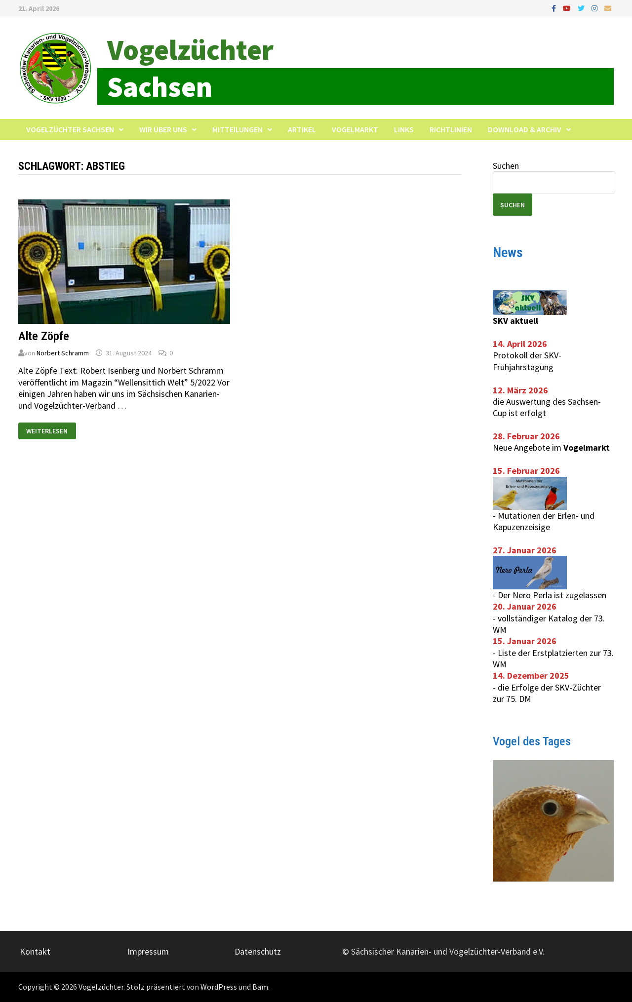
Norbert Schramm (63, 352)
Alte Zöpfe (43, 336)
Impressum (148, 951)
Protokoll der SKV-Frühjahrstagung (527, 360)
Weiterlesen (47, 429)
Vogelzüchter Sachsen (70, 129)
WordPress (218, 987)
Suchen (506, 165)
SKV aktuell (515, 320)
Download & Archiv (524, 129)
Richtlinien (451, 129)
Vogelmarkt (355, 129)
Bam (260, 987)
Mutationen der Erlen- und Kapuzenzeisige (543, 521)
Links (404, 129)
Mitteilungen (237, 129)
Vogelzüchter (190, 50)
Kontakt (35, 951)
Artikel (302, 129)
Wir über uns (163, 129)
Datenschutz (258, 951)
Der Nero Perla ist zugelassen (552, 595)
